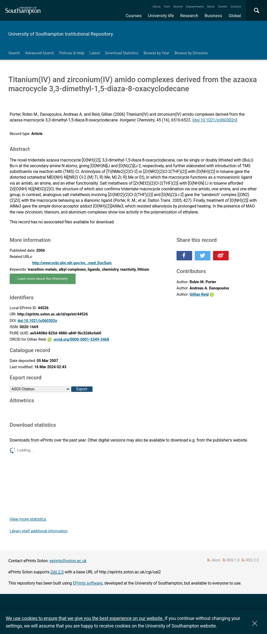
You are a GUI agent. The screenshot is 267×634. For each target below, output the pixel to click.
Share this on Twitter (202, 255)
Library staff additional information (39, 531)
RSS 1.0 (233, 560)
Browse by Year (156, 53)
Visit (167, 6)
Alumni (178, 6)
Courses (134, 15)
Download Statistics (121, 53)
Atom (216, 560)
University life (161, 15)
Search (14, 53)
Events (222, 6)
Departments (195, 6)
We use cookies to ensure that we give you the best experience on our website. (85, 618)
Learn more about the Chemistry (42, 279)
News (211, 6)
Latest (94, 53)
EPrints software (87, 583)
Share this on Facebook (184, 255)
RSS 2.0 (252, 560)
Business (213, 15)
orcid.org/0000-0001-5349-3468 (81, 339)
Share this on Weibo (221, 255)
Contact (235, 6)
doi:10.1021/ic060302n (215, 120)
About (157, 6)
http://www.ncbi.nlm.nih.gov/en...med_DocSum (72, 263)
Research (189, 15)
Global (234, 15)
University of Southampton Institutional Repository (60, 34)
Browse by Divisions (191, 53)
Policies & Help (71, 53)
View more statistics (28, 519)
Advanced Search (39, 53)
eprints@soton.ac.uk (68, 560)
